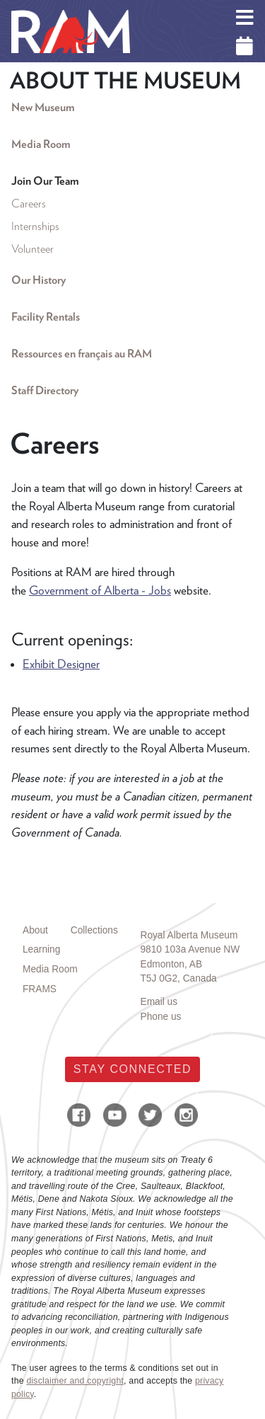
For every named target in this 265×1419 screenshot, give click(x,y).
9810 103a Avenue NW (190, 949)
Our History (38, 280)
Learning (41, 949)
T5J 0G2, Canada (179, 978)
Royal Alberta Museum (189, 935)
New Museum (42, 107)
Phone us (161, 1016)
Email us (159, 1001)
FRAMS (40, 989)
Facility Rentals (45, 316)
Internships (35, 226)
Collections (94, 930)
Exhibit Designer (61, 664)
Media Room (40, 144)
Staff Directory (44, 390)
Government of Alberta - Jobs (100, 590)
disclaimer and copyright (75, 1381)
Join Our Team (44, 181)
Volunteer (32, 248)
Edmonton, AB (172, 964)
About (35, 930)
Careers (28, 203)
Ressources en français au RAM (81, 353)
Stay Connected (132, 1069)
